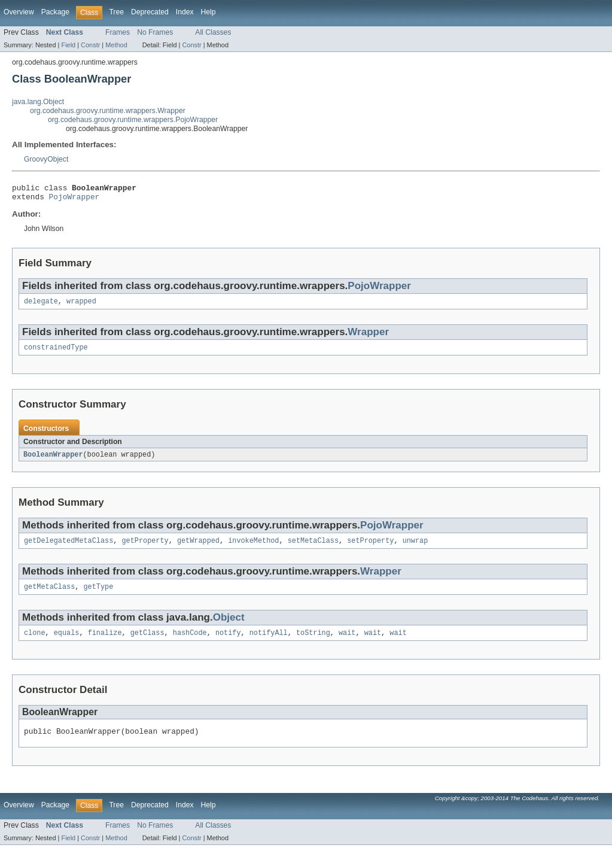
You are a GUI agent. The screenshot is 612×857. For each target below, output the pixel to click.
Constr (90, 44)
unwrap (415, 548)
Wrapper (368, 336)
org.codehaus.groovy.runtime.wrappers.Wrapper (107, 111)
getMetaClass (49, 595)
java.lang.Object (38, 102)
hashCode (190, 643)
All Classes (213, 32)
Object (229, 626)
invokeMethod (253, 548)
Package (55, 12)
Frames (117, 32)
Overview (19, 12)
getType (99, 595)
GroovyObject (46, 159)
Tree (116, 12)
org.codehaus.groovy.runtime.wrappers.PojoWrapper (133, 120)
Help (208, 12)
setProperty (370, 548)
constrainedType (56, 353)
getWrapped (198, 548)
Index (185, 12)
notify (228, 643)
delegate (41, 306)
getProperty (144, 548)
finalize (105, 643)
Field (68, 44)
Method (116, 44)
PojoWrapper (74, 200)
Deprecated (150, 12)
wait (347, 643)
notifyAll (268, 643)
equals (67, 643)
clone (34, 643)
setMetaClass (313, 548)
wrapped (81, 306)
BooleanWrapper (53, 461)
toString (313, 643)
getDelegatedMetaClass (68, 548)
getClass (147, 643)
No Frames (155, 32)
